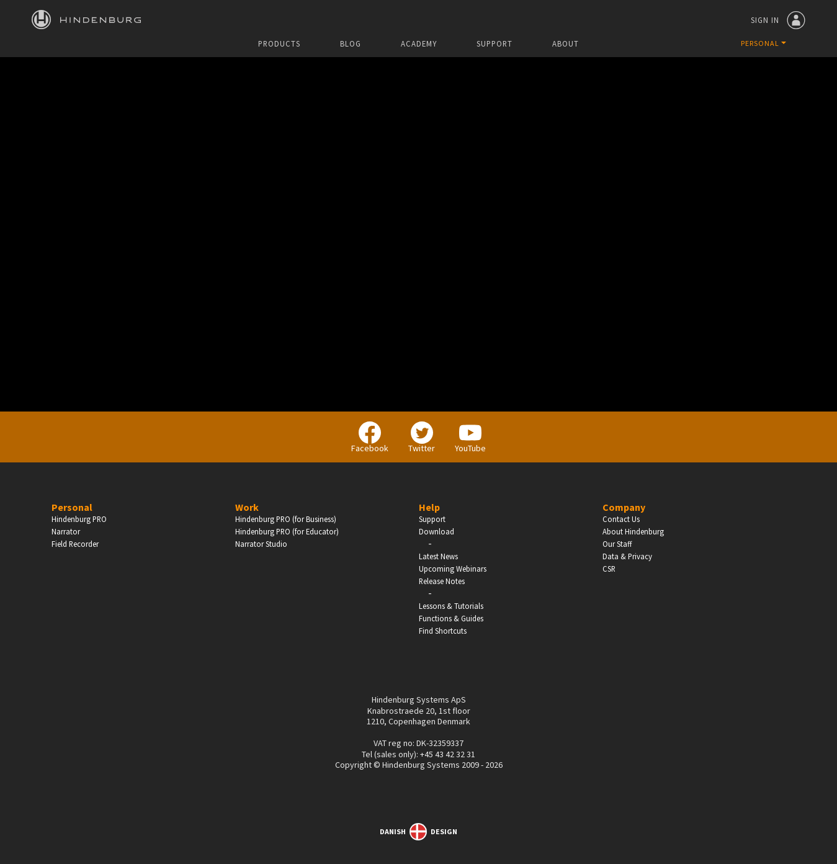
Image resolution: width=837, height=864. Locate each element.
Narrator (65, 531)
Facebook (369, 437)
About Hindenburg (633, 531)
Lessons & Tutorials (451, 606)
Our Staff (617, 544)
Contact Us (621, 519)
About (565, 44)
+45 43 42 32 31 (447, 754)
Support (494, 44)
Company (623, 507)
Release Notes (442, 581)
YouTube (470, 437)
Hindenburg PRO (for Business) (285, 519)
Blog (350, 44)
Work (247, 507)
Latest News (438, 556)
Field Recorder (75, 544)
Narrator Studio (261, 544)
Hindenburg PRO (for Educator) (287, 531)
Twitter (421, 437)
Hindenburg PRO (79, 519)
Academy (419, 44)
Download (436, 531)
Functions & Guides (451, 618)
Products (279, 44)
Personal (71, 507)
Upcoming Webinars (452, 569)
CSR (608, 569)
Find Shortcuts (443, 631)
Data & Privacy (627, 556)
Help (429, 507)
